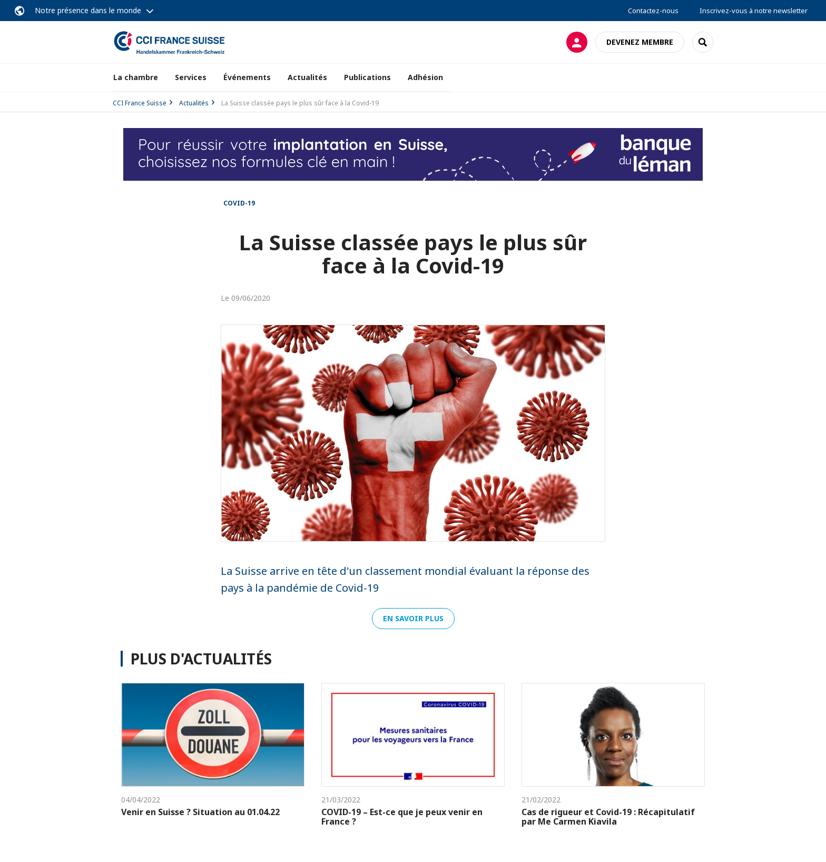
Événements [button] (247, 77)
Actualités (307, 77)
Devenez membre (639, 42)
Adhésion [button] (425, 77)
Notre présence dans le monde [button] (88, 10)
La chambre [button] (135, 77)
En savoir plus (413, 618)
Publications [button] (367, 77)
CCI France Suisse (139, 103)
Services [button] (190, 77)
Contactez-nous (653, 10)
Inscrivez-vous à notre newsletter (754, 10)
